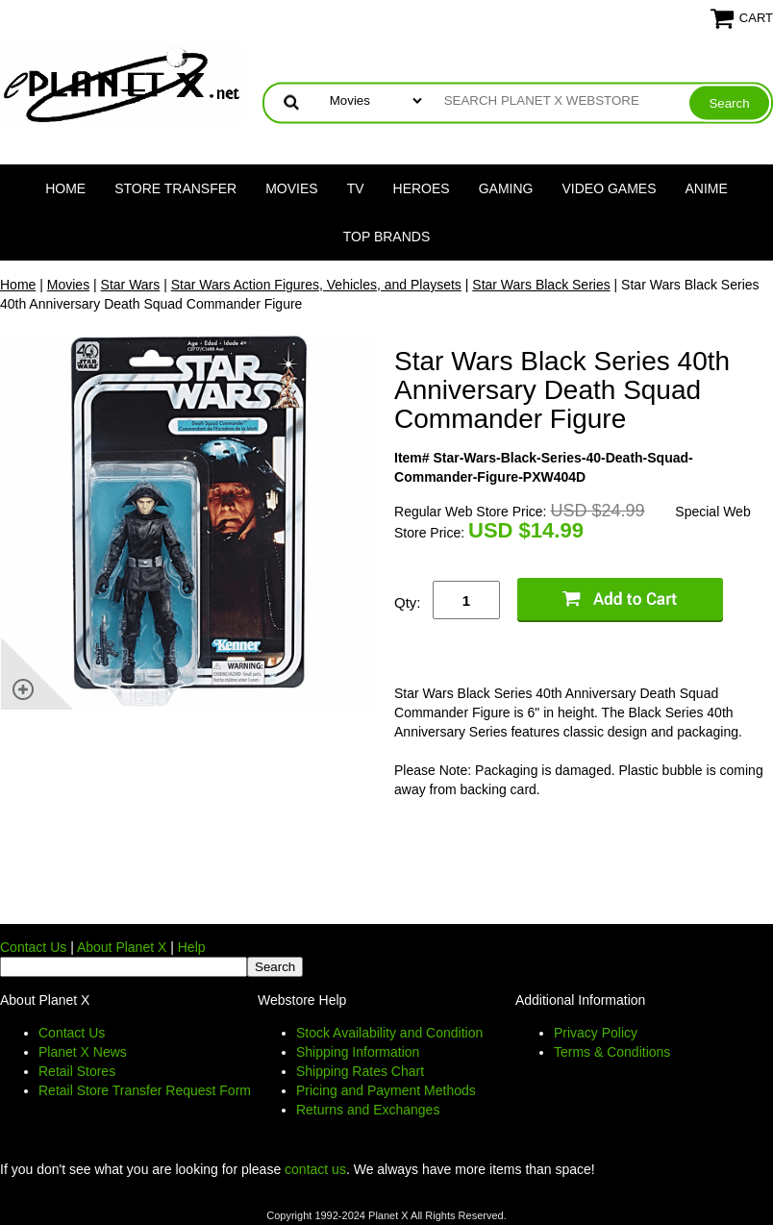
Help (192, 947)
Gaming (506, 188)
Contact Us (33, 947)
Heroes (421, 188)
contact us (315, 1169)
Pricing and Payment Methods (386, 1090)
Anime (707, 188)
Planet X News (82, 1052)
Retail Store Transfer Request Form (144, 1090)
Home (65, 188)
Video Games (608, 188)
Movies (291, 188)
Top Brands (387, 236)
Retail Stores (76, 1071)
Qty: (407, 602)
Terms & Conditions (612, 1052)
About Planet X (121, 947)
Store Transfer (175, 188)
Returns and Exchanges (367, 1109)
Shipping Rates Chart (360, 1071)
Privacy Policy (595, 1032)
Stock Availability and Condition (389, 1032)
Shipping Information (357, 1052)
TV (355, 188)
